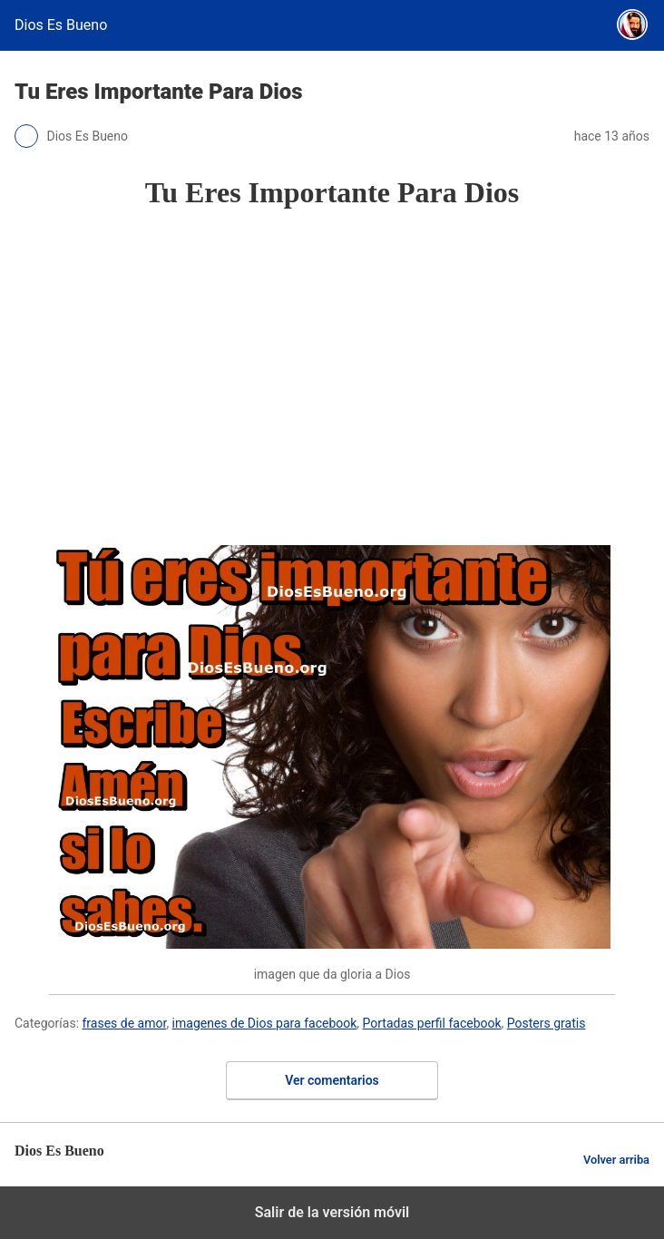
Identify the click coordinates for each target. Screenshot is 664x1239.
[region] (332, 377)
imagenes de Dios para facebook (264, 1023)
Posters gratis (546, 1023)
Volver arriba (616, 1159)
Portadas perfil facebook (432, 1023)
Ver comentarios (332, 1080)
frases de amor (125, 1023)
